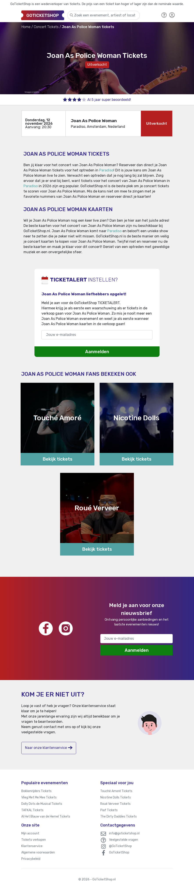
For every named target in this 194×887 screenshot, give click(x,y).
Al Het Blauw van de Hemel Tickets (45, 816)
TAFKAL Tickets (32, 810)
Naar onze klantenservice (48, 747)
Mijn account (30, 833)
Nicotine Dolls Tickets (115, 797)
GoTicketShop (119, 852)
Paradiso (106, 170)
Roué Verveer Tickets (115, 804)
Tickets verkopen (33, 840)
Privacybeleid (30, 859)
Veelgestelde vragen (123, 840)
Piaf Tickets (109, 810)
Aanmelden (97, 351)
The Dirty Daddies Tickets (118, 816)
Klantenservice (32, 846)
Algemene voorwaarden (38, 852)
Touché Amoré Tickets (116, 791)
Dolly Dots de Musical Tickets (41, 804)
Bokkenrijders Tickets (36, 791)
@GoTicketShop (120, 846)
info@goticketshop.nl (124, 833)
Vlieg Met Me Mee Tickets (39, 797)
